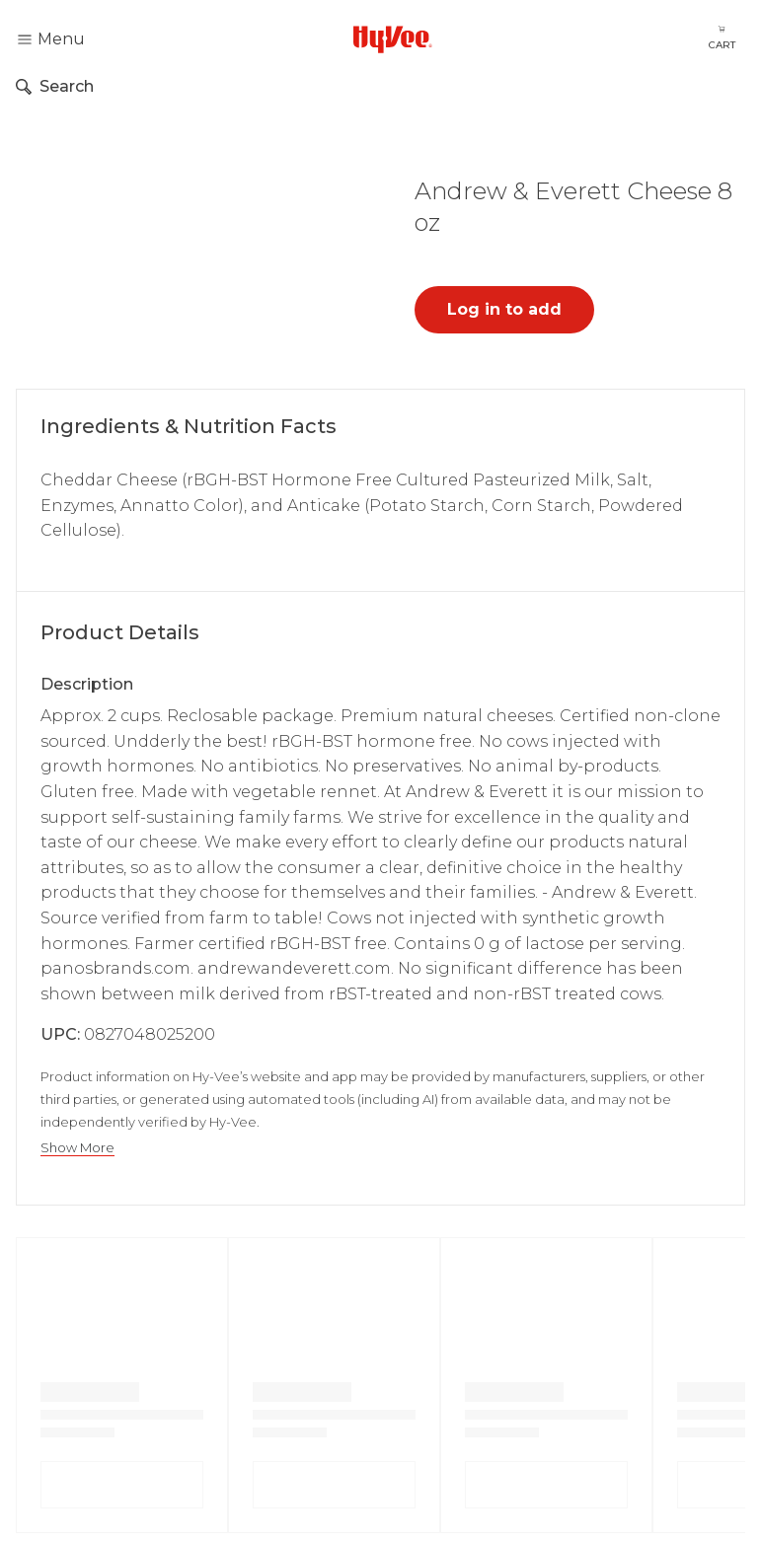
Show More (77, 1147)
